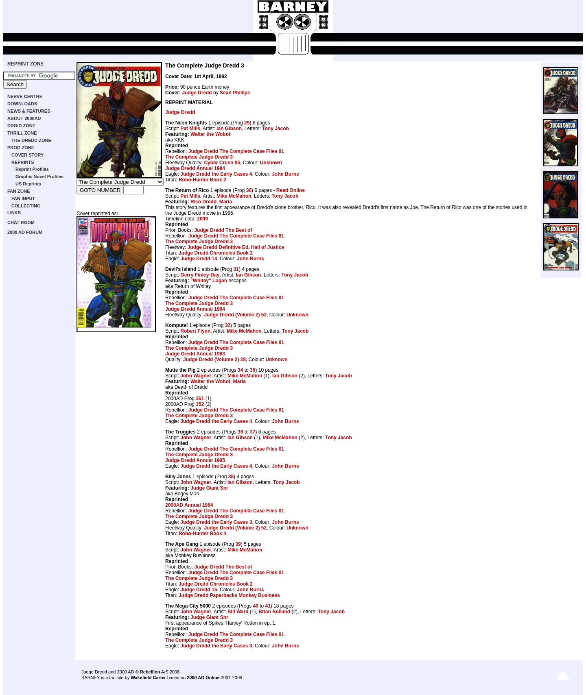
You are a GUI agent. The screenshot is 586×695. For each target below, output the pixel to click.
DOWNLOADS (22, 103)
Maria (225, 202)
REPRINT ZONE (25, 64)
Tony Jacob (275, 128)
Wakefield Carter (148, 677)
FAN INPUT (23, 198)
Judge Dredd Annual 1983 (195, 354)
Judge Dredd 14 (198, 258)
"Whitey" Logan (208, 280)
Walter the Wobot (210, 134)
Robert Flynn (195, 331)
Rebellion (150, 671)
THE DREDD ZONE (31, 140)
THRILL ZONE (22, 133)
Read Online (290, 190)
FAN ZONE (18, 191)
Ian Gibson (229, 128)
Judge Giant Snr (209, 488)
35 (252, 370)
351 (200, 398)
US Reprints (28, 183)
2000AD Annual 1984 (189, 505)
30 (248, 190)
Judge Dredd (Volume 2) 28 (214, 359)
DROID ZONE (21, 125)
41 (267, 606)
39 (238, 544)
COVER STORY (27, 155)
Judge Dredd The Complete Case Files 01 (236, 151)
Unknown (271, 163)
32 (227, 325)
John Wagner (195, 376)
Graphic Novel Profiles (39, 176)
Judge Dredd (197, 93)
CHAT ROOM (21, 222)
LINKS (14, 212)
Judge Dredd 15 (198, 590)
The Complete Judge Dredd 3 (199, 157)
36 (240, 432)
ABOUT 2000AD (24, 118)
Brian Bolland (274, 611)
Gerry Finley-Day (199, 275)
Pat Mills (190, 128)
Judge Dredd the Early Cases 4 (216, 174)
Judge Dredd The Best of (223, 230)
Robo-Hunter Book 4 (202, 533)
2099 (202, 219)
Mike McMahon (233, 196)
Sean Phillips (235, 93)
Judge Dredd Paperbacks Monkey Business (229, 595)
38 (231, 476)
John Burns (285, 174)
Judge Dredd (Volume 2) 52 (235, 315)
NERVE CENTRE (24, 96)
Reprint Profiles (32, 169)
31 (236, 269)
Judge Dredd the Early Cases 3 (216, 522)
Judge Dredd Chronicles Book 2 (216, 253)
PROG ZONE (20, 147)
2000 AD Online (203, 677)
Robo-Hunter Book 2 (202, 180)
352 (200, 404)
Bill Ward (238, 611)
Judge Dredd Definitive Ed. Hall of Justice (236, 247)
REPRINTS (22, 162)
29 (246, 123)
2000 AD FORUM (24, 232)
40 (255, 606)
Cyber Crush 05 (222, 163)
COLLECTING (26, 205)
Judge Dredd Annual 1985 (195, 460)
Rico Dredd (203, 202)
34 (240, 370)
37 (252, 432)
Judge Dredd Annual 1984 (195, 168)
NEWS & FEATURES (28, 111)
